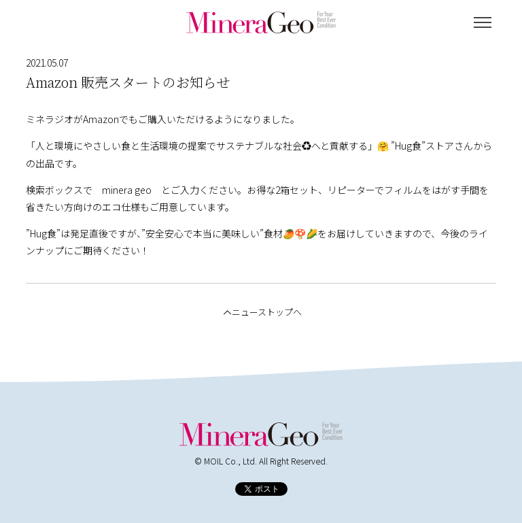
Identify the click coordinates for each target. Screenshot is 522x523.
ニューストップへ (261, 311)
